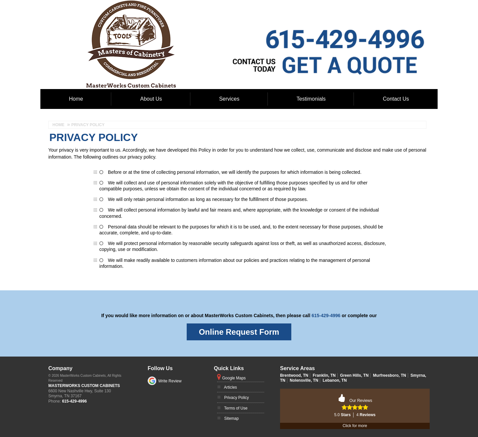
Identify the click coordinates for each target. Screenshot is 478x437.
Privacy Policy (236, 397)
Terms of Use (236, 408)
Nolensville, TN (304, 380)
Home (76, 99)
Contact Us (396, 99)
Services (229, 99)
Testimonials (311, 99)
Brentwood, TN (294, 375)
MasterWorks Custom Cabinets (84, 385)
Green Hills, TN (354, 375)
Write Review (169, 381)
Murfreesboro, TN (389, 375)
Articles (230, 387)
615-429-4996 (325, 315)
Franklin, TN (324, 375)
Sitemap (231, 418)
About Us (151, 99)
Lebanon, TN (335, 380)
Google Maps (234, 378)
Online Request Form (239, 331)
